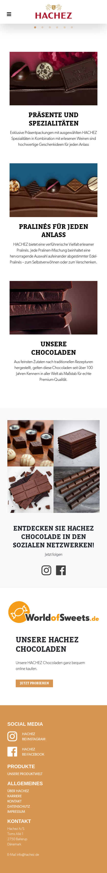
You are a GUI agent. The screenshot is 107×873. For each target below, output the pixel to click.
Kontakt (14, 801)
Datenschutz (18, 806)
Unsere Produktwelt (24, 774)
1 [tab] (35, 27)
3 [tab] (49, 27)
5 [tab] (64, 27)
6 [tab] (71, 27)
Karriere (14, 796)
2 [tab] (42, 27)
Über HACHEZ (18, 791)
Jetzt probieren (34, 683)
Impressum (16, 812)
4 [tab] (57, 27)
